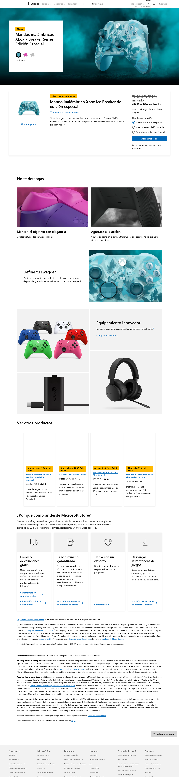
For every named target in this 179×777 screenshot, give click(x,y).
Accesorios (58, 4)
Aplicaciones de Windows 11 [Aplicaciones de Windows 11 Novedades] (18, 757)
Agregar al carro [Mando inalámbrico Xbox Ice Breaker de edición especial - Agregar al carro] (149, 138)
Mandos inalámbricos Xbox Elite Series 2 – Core (139, 448)
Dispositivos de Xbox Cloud (80, 611)
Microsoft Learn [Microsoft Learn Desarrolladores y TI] (123, 731)
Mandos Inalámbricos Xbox (72, 446)
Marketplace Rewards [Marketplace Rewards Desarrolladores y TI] (125, 755)
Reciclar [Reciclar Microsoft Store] (40, 749)
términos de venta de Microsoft (73, 641)
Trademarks (127, 772)
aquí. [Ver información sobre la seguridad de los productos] (73, 692)
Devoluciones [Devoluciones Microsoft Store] (41, 740)
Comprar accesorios (106, 335)
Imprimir (58, 772)
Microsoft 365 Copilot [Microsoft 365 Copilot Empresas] (96, 749)
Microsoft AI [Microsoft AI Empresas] (93, 727)
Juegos (84, 4)
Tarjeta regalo (97, 4)
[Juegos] (35, 3)
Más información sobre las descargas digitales (142, 575)
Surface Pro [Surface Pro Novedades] (12, 727)
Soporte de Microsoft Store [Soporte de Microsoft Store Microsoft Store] (46, 736)
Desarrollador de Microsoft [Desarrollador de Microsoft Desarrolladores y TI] (127, 727)
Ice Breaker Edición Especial (149, 122)
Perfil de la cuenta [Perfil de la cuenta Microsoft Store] (43, 727)
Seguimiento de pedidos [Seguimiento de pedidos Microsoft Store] (45, 744)
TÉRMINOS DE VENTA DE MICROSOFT (107, 772)
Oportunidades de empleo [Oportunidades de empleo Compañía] (153, 727)
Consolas (45, 4)
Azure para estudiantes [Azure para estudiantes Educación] (72, 760)
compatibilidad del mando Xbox (40, 602)
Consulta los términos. (97, 687)
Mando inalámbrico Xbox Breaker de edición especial (38, 449)
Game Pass (72, 4)
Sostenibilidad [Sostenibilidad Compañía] (149, 749)
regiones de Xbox (46, 611)
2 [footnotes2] (153, 328)
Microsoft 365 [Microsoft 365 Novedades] (13, 749)
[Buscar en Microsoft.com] (148, 3)
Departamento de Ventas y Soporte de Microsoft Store (52, 657)
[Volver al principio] (164, 706)
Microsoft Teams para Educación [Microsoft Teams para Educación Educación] (75, 736)
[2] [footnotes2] (18, 616)
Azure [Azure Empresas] (91, 736)
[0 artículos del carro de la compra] (154, 3)
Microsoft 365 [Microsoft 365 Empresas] (94, 744)
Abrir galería (30, 124)
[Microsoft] (18, 3)
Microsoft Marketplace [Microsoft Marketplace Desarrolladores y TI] (125, 747)
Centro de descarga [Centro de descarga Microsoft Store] (43, 731)
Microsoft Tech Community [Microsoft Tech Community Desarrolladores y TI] (127, 742)
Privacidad (67, 772)
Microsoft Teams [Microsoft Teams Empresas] (94, 753)
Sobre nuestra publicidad (143, 772)
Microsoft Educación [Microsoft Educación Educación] (71, 727)
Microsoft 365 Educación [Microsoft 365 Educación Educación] (72, 740)
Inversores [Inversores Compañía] (148, 744)
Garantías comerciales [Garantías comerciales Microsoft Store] (44, 753)
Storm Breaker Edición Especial (150, 132)
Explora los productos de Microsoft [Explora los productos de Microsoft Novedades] (20, 753)
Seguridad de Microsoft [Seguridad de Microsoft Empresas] (97, 731)
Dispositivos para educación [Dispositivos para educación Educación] (73, 731)
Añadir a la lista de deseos (66, 112)
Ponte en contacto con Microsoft (41, 772)
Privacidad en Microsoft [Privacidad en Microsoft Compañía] (152, 740)
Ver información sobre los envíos (28, 566)
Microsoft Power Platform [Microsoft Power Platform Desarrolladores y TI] (126, 751)
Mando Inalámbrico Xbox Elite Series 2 (105, 445)
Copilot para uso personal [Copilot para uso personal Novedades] (17, 744)
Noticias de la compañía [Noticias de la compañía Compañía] (153, 736)
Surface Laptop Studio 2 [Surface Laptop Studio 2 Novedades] (17, 736)
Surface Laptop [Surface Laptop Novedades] (14, 731)
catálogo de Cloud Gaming (113, 611)
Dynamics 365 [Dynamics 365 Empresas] (94, 740)
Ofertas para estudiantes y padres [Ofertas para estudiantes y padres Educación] (75, 755)
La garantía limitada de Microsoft (30, 591)
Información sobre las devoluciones (31, 575)
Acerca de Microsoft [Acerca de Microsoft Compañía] (151, 731)
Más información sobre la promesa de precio (68, 575)
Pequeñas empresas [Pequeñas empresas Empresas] (96, 757)
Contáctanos (100, 576)
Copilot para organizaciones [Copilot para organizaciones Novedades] (18, 740)
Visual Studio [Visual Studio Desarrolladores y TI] (122, 760)
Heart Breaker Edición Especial (150, 127)
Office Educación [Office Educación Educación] (69, 744)
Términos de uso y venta (83, 772)
